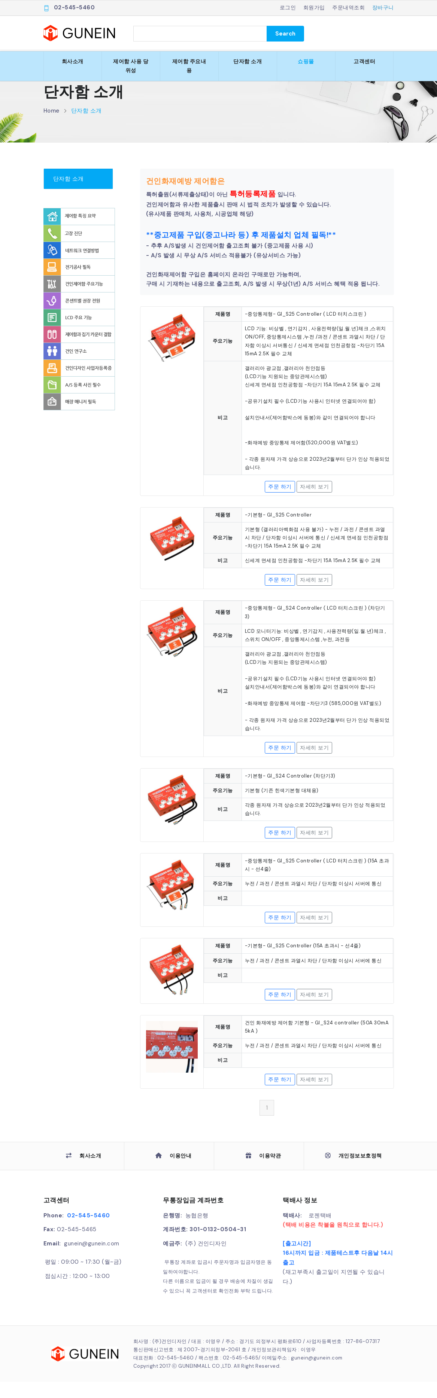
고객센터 (364, 61)
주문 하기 (280, 502)
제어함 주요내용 (189, 66)
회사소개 (73, 61)
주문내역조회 (348, 7)
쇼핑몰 (306, 61)
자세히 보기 (314, 502)
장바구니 (383, 7)
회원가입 (314, 7)
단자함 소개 (247, 61)
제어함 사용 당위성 (130, 66)
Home (51, 127)
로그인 (288, 7)
